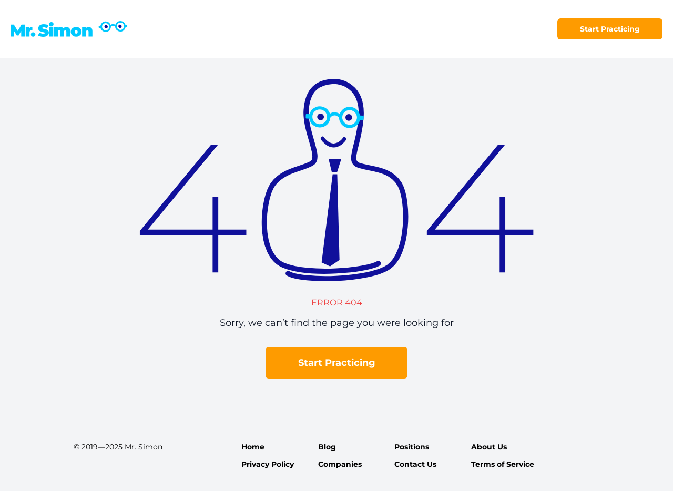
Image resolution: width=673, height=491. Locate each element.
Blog (327, 447)
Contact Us (415, 464)
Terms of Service (502, 464)
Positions (411, 447)
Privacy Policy (267, 464)
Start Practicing (610, 29)
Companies (340, 464)
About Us (489, 447)
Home (252, 447)
